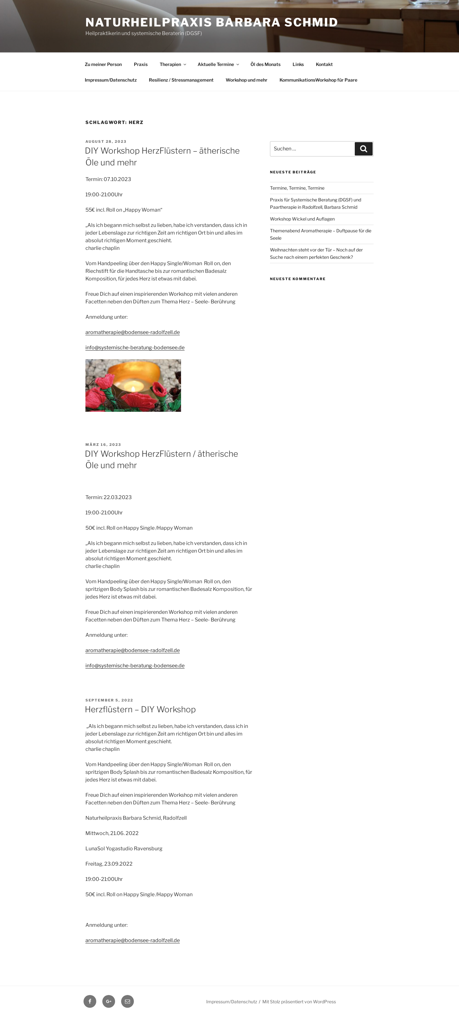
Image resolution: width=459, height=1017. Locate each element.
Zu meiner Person (103, 64)
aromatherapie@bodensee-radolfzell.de (132, 332)
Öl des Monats (265, 64)
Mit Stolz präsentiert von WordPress (299, 1001)
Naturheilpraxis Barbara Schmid (211, 22)
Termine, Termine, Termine (297, 188)
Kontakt (324, 64)
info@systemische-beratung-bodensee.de (135, 348)
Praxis (141, 64)
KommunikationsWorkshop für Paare (318, 80)
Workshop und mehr (246, 80)
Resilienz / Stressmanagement (181, 80)
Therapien (173, 64)
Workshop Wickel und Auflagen (302, 219)
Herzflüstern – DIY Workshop (140, 709)
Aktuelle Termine (219, 64)
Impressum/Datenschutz (111, 80)
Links (298, 64)
